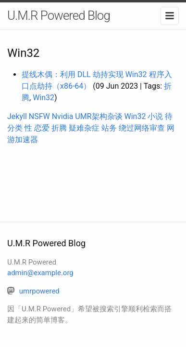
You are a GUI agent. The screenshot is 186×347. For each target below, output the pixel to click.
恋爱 (42, 128)
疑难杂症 (84, 128)
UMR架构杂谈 (98, 116)
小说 (155, 116)
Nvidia (63, 116)
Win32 (43, 97)
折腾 (59, 128)
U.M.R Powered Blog (58, 15)
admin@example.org (40, 272)
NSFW (39, 116)
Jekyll (17, 116)
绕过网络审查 (142, 128)
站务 (109, 128)
